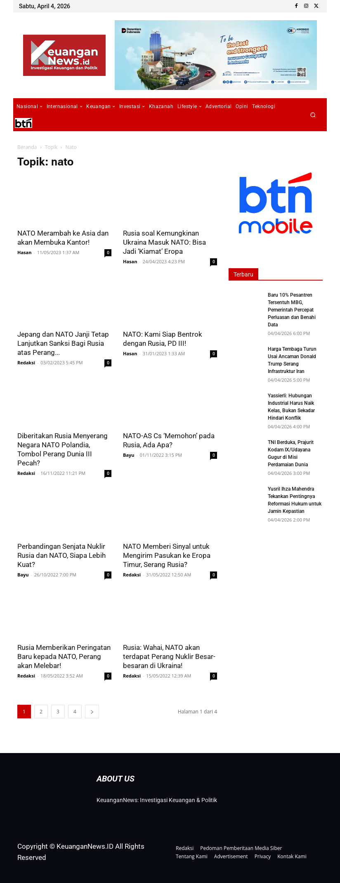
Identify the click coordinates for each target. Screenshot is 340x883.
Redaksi (26, 362)
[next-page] (92, 711)
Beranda (27, 147)
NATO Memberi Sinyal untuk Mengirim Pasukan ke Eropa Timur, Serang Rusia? (166, 555)
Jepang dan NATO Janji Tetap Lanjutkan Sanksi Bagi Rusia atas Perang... (63, 343)
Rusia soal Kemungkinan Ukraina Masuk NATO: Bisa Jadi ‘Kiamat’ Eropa (164, 242)
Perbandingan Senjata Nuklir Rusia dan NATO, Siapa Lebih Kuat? (61, 555)
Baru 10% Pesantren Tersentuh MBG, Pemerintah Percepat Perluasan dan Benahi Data (292, 310)
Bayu (129, 455)
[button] (313, 115)
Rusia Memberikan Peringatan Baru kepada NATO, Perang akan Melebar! (64, 656)
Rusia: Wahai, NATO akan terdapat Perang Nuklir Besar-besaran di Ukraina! (169, 656)
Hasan (24, 252)
